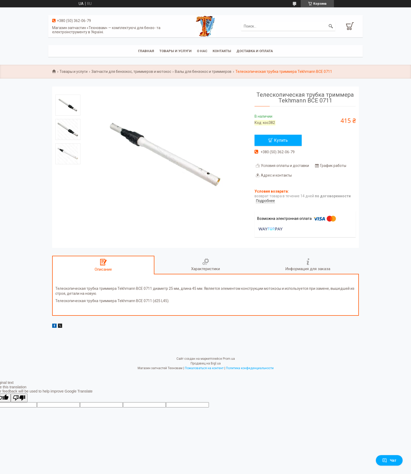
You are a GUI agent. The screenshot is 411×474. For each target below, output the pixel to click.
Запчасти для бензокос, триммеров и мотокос (131, 71)
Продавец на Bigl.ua (206, 363)
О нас (202, 51)
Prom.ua (229, 359)
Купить (281, 140)
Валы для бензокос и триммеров (203, 71)
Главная (146, 51)
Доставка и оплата (254, 51)
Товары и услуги (175, 51)
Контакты (222, 51)
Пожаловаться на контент (204, 368)
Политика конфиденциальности (250, 368)
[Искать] (331, 26)
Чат (389, 460)
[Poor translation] (19, 398)
